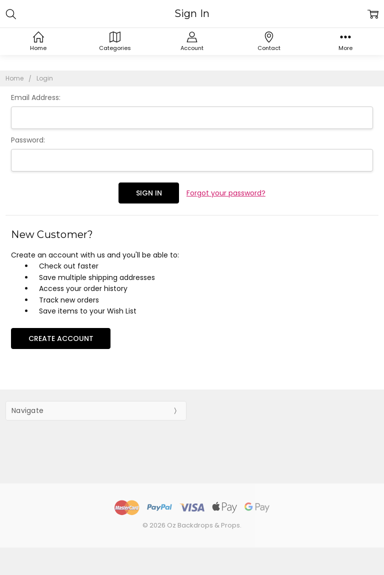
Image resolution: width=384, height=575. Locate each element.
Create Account (61, 339)
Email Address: (35, 97)
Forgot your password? (226, 193)
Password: (28, 140)
